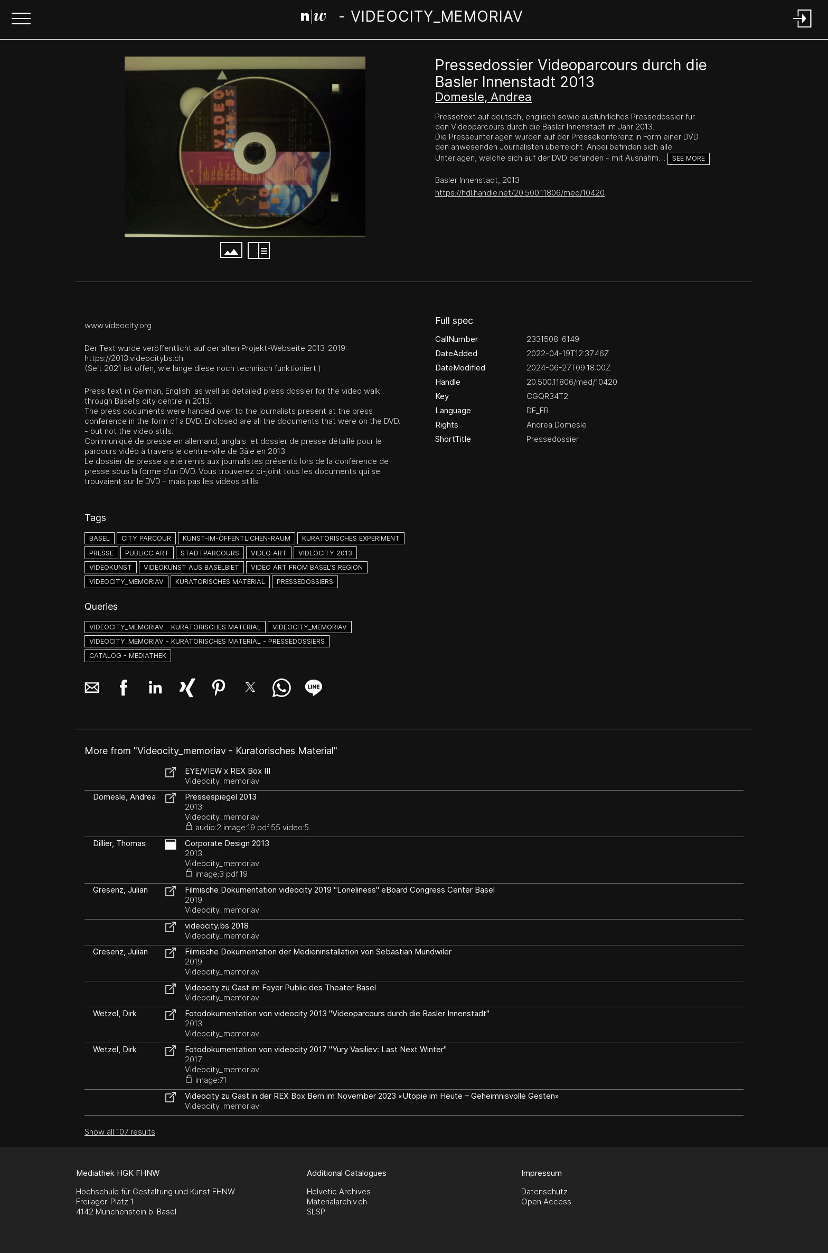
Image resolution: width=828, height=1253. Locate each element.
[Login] (802, 28)
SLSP (316, 1211)
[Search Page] (412, 18)
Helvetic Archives (339, 1191)
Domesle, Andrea (483, 97)
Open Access (546, 1201)
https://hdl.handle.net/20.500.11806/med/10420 (520, 193)
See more (688, 158)
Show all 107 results (119, 1132)
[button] (21, 19)
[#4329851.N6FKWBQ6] (245, 147)
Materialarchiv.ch (337, 1201)
